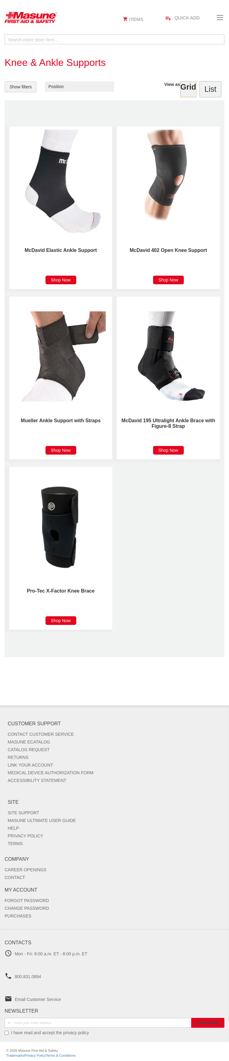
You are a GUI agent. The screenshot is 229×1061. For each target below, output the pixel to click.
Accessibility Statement (37, 780)
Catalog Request (28, 749)
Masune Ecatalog (29, 741)
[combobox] (114, 39)
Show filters (21, 86)
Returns (18, 757)
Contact (15, 877)
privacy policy (76, 1032)
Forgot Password (27, 900)
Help (13, 828)
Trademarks (15, 1055)
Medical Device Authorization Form (50, 772)
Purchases (18, 915)
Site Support (23, 812)
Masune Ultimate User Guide (42, 820)
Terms (15, 843)
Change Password (27, 908)
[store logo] (62, 17)
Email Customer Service (38, 999)
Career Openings (25, 869)
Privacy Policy (25, 835)
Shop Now (61, 279)
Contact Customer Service (41, 734)
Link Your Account (30, 765)
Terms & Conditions (61, 1055)
